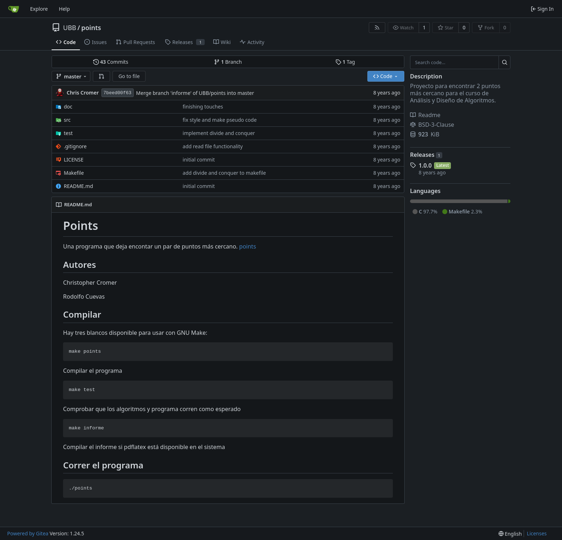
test (68, 133)
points (91, 27)
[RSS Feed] (377, 27)
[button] (101, 76)
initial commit (199, 159)
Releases (426, 154)
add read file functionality (213, 146)
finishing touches (203, 106)
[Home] (14, 9)
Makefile (74, 172)
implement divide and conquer (219, 133)
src (67, 119)
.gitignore (75, 146)
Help (64, 8)
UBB (69, 27)
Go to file (128, 76)
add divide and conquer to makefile (224, 172)
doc (68, 106)
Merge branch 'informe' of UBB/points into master (195, 93)
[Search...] (504, 62)
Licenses (537, 533)
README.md (78, 186)
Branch (228, 61)
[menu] (510, 533)
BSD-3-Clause (432, 124)
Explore (39, 8)
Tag (345, 61)
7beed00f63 (118, 93)
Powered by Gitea (27, 533)
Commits (110, 61)
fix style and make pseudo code (220, 119)
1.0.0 (425, 165)
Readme (425, 115)
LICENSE (74, 159)
